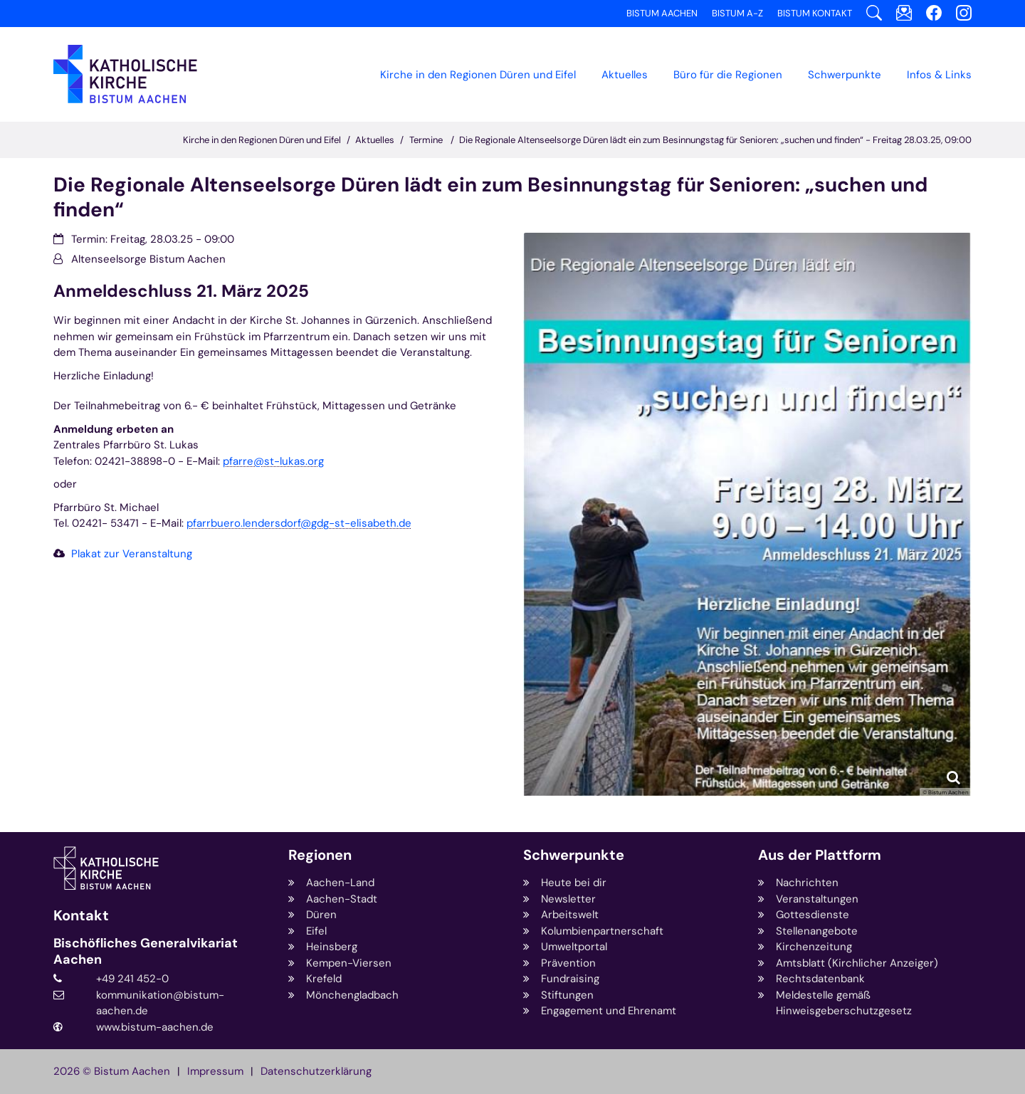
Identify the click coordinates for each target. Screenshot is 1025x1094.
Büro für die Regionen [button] (727, 75)
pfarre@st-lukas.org (273, 461)
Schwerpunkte (573, 855)
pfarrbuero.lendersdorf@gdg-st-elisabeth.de (298, 523)
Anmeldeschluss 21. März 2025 (181, 291)
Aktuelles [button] (624, 75)
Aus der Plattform (819, 855)
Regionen (320, 855)
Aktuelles (374, 140)
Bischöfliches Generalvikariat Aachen (145, 951)
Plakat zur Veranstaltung (131, 554)
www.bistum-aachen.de (155, 1027)
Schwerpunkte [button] (844, 75)
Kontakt (81, 916)
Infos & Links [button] (939, 75)
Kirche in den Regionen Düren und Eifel (478, 75)
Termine (427, 140)
